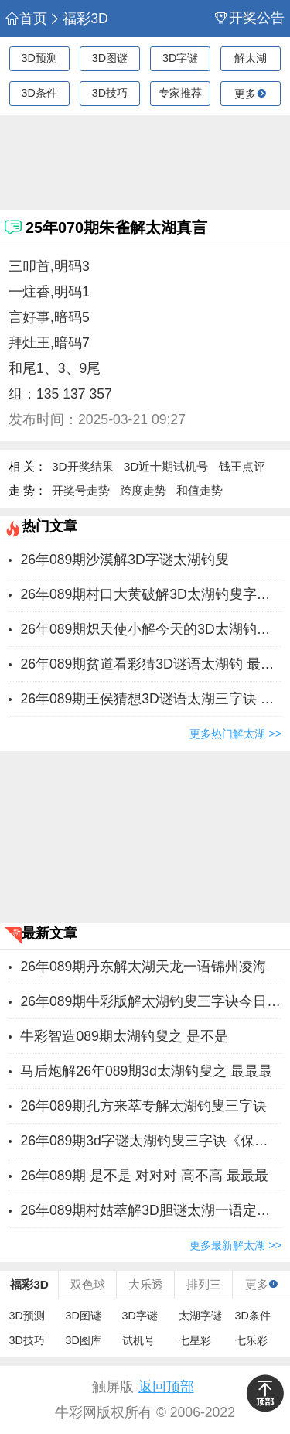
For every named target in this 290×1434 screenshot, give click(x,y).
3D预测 (38, 58)
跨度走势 (143, 490)
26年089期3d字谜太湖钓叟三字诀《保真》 (150, 1140)
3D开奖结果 (83, 466)
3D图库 (83, 1340)
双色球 (87, 1284)
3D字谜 (180, 58)
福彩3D (78, 19)
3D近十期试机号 (166, 466)
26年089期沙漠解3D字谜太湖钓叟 (124, 559)
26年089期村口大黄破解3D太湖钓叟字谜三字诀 (150, 594)
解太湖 (250, 58)
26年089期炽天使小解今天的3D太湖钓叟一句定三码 (150, 629)
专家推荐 (180, 93)
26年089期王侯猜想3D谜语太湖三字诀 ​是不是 (150, 699)
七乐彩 (251, 1340)
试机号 (138, 1340)
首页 (26, 19)
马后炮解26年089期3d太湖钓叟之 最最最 (145, 1071)
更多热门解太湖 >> (235, 733)
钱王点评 (242, 466)
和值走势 (199, 490)
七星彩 (195, 1340)
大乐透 (145, 1284)
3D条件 (38, 93)
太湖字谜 (200, 1315)
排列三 (203, 1284)
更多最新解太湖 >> (235, 1245)
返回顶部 (166, 1387)
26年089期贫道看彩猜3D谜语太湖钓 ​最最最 (150, 664)
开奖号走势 (81, 490)
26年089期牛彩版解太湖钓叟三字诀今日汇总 (150, 1001)
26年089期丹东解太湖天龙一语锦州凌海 (143, 966)
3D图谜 (110, 58)
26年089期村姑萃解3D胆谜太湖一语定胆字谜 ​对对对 (150, 1210)
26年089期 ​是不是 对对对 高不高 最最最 (144, 1175)
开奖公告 (250, 18)
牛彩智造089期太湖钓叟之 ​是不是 (123, 1036)
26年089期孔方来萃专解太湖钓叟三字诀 (143, 1106)
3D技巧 (110, 93)
